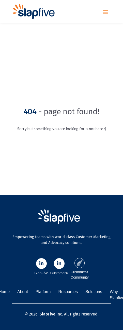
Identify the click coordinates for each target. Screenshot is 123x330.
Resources (68, 292)
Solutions (93, 292)
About (22, 292)
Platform (43, 292)
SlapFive (47, 314)
